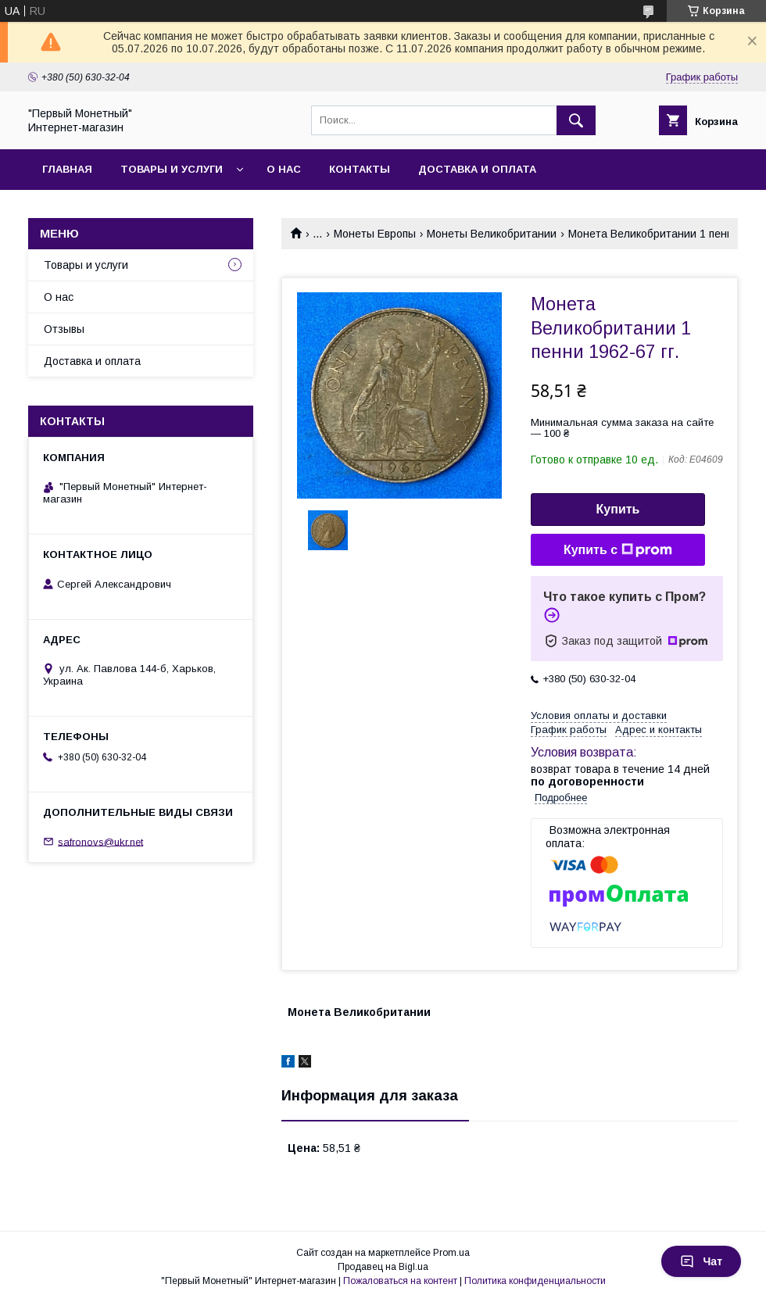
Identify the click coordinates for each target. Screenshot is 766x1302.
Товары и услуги (171, 169)
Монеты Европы (375, 233)
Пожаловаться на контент (400, 1280)
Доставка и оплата (477, 169)
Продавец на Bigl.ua (383, 1266)
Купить (618, 509)
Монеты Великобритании (492, 233)
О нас (284, 169)
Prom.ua (451, 1252)
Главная (67, 169)
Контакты (359, 169)
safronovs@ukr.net (100, 841)
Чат (701, 1261)
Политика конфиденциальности (535, 1280)
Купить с (618, 550)
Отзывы (64, 329)
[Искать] (576, 120)
